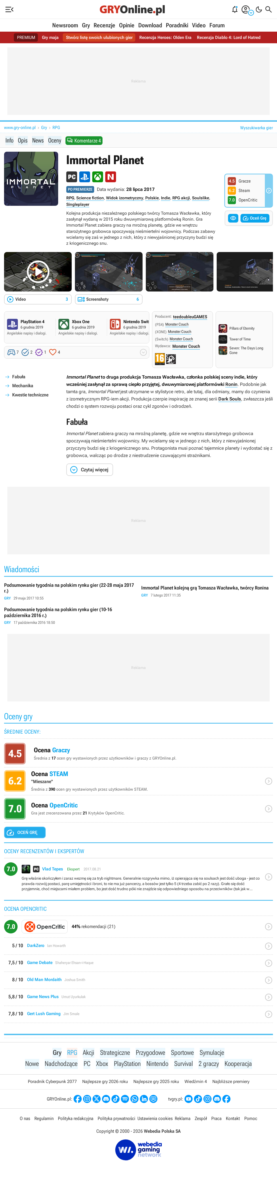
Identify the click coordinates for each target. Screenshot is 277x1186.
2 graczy (210, 1064)
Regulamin (44, 1119)
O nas (25, 1119)
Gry (86, 25)
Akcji (87, 1053)
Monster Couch (177, 324)
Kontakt (233, 1119)
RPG (56, 127)
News (38, 140)
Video (199, 25)
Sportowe (183, 1053)
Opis (23, 140)
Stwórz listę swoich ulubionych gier (99, 37)
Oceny (55, 140)
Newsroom (65, 25)
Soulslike (200, 198)
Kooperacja (240, 1064)
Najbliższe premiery (230, 1082)
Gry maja (50, 37)
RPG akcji (181, 198)
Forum (217, 25)
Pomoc (250, 1119)
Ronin (231, 384)
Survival (184, 1064)
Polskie (152, 198)
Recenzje (104, 25)
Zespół (201, 1119)
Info (9, 140)
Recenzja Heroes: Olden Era (165, 37)
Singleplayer (77, 204)
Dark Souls (229, 399)
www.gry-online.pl (20, 127)
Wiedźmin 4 (195, 1082)
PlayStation (127, 1064)
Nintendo (158, 1064)
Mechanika (22, 386)
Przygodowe (150, 1053)
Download (150, 25)
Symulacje (213, 1053)
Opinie (126, 25)
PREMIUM (26, 37)
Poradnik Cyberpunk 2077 (52, 1082)
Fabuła (18, 377)
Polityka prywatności (116, 1119)
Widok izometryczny (124, 198)
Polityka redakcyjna (75, 1119)
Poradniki (177, 25)
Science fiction (90, 198)
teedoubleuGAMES (190, 317)
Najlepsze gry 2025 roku (156, 1082)
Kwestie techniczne (30, 395)
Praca (216, 1119)
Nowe (30, 1064)
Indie (165, 198)
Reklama (182, 1119)
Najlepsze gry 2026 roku (105, 1082)
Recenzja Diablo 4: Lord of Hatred (228, 37)
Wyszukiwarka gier (256, 127)
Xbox (101, 1064)
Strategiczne (114, 1053)
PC (86, 1064)
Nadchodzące (60, 1064)
